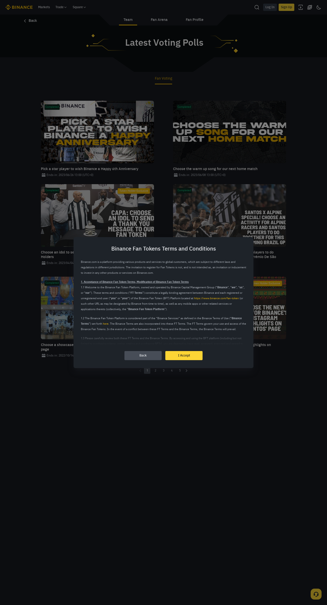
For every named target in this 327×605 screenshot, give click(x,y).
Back (143, 355)
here (106, 324)
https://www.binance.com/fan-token (216, 298)
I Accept (184, 355)
